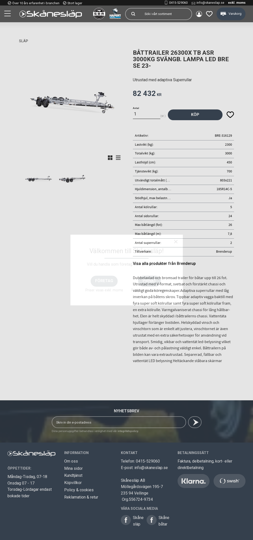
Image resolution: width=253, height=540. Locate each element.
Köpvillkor (73, 482)
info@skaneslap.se (210, 2)
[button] (7, 14)
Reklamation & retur (81, 497)
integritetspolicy (128, 431)
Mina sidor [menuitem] (199, 14)
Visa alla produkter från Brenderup (164, 263)
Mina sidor (73, 468)
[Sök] (133, 13)
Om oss (71, 461)
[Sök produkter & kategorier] (166, 13)
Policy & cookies (79, 490)
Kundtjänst (73, 475)
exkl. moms (237, 2)
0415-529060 (178, 2)
